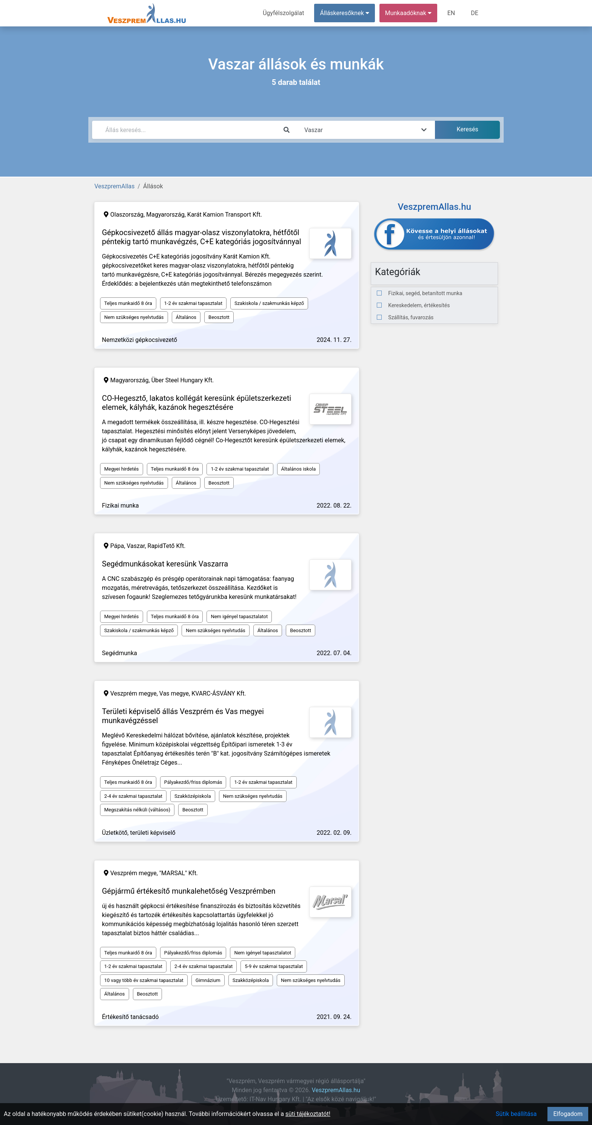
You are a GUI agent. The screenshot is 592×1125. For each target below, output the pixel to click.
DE (474, 13)
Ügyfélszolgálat (283, 13)
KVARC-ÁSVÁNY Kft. (218, 693)
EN (451, 13)
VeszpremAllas (114, 186)
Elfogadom (568, 1113)
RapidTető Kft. (167, 545)
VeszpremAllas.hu (336, 1090)
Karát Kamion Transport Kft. (224, 214)
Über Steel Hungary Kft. (182, 380)
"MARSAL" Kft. (178, 873)
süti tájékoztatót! (307, 1113)
